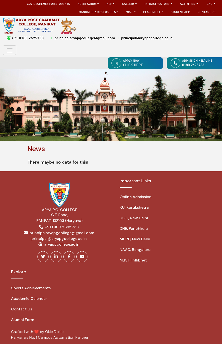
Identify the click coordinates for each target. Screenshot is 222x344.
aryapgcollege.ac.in (62, 244)
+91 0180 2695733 (25, 38)
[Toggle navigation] (9, 50)
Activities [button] (188, 4)
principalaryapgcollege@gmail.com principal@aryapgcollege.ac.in (112, 38)
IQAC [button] (209, 4)
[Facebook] (68, 256)
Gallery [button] (128, 4)
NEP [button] (109, 4)
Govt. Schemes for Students (48, 4)
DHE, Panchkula (134, 228)
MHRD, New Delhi (135, 239)
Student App (180, 12)
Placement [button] (152, 12)
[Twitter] (43, 256)
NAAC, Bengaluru (135, 249)
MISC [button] (129, 12)
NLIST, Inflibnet (133, 260)
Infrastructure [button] (157, 4)
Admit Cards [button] (87, 4)
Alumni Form (22, 319)
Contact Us (206, 12)
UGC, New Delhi (134, 217)
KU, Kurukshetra (134, 207)
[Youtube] (81, 256)
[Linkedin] (56, 256)
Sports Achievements (31, 288)
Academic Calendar (29, 298)
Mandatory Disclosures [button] (97, 12)
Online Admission (136, 196)
